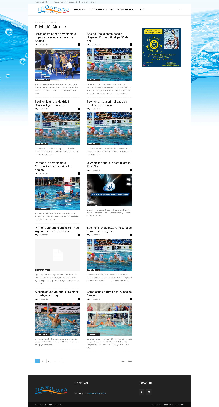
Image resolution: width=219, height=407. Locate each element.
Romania (80, 9)
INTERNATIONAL (126, 9)
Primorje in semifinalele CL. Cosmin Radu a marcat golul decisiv (53, 166)
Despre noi (83, 2)
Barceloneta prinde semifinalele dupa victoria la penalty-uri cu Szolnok (55, 37)
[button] (180, 9)
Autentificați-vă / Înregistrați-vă (65, 2)
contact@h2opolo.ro (96, 393)
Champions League (42, 209)
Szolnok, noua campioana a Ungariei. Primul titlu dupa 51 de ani (107, 37)
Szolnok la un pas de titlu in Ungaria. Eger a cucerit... (52, 103)
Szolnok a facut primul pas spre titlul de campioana (107, 103)
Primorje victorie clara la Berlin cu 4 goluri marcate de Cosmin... (57, 229)
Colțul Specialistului (101, 9)
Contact (93, 2)
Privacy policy (156, 404)
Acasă (37, 22)
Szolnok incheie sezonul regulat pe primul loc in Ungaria (109, 229)
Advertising (168, 404)
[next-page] (66, 361)
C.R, (36, 44)
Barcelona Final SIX (42, 80)
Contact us (180, 404)
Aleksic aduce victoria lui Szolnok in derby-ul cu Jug (57, 293)
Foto (142, 9)
